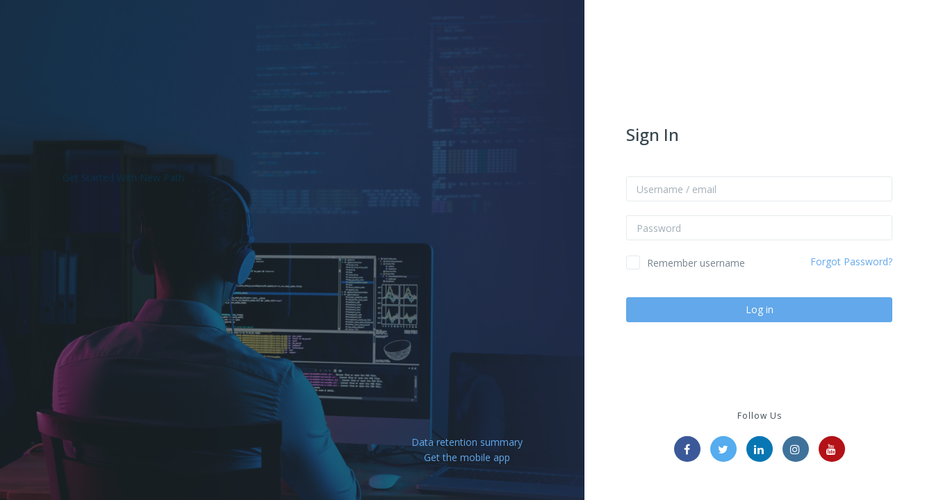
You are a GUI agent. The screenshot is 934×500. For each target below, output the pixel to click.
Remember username (696, 262)
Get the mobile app (467, 457)
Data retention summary (467, 442)
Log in (759, 309)
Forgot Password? (851, 261)
